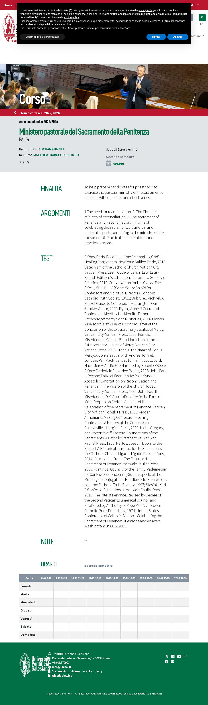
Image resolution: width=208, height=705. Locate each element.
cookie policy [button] (71, 17)
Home (8, 5)
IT (202, 17)
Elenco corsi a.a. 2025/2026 (38, 113)
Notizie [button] (196, 36)
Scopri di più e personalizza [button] (42, 36)
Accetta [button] (177, 36)
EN (201, 24)
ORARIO (118, 164)
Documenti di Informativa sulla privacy (77, 671)
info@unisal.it (61, 667)
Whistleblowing (62, 676)
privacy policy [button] (146, 10)
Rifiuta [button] (156, 36)
